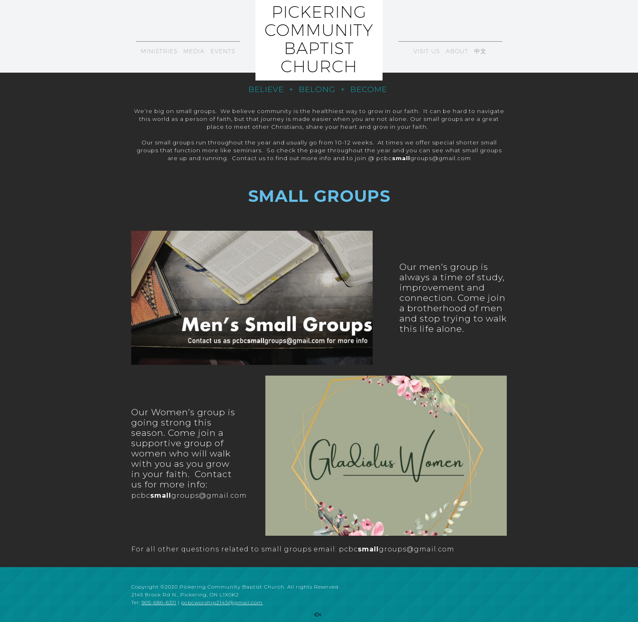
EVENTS (222, 51)
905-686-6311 (159, 602)
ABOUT (457, 51)
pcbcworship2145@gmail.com (222, 602)
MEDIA (194, 51)
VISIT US (427, 51)
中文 (480, 51)
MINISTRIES (159, 51)
